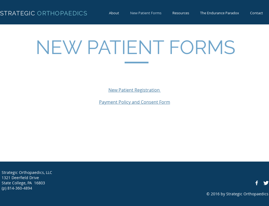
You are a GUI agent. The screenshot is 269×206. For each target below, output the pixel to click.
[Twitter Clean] (266, 183)
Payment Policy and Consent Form (134, 102)
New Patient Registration (134, 90)
